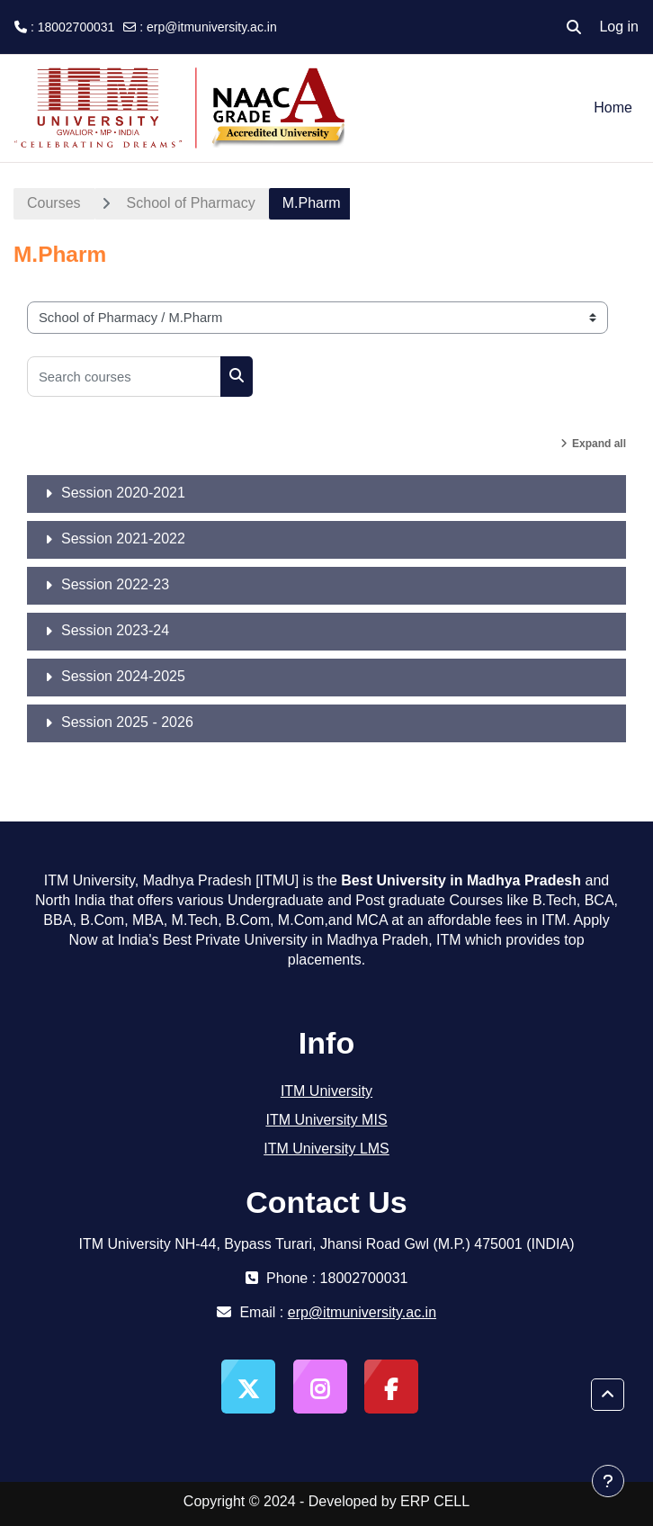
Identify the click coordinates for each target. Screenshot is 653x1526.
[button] (573, 27)
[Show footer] (608, 1481)
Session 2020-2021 (123, 492)
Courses (54, 203)
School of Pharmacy (191, 203)
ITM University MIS (326, 1119)
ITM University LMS (326, 1148)
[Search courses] (124, 376)
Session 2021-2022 (123, 538)
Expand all (599, 443)
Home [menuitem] (613, 107)
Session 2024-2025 (123, 676)
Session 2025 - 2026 (127, 722)
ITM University (326, 1091)
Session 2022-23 (115, 584)
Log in (619, 26)
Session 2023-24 (115, 630)
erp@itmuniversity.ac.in (212, 27)
